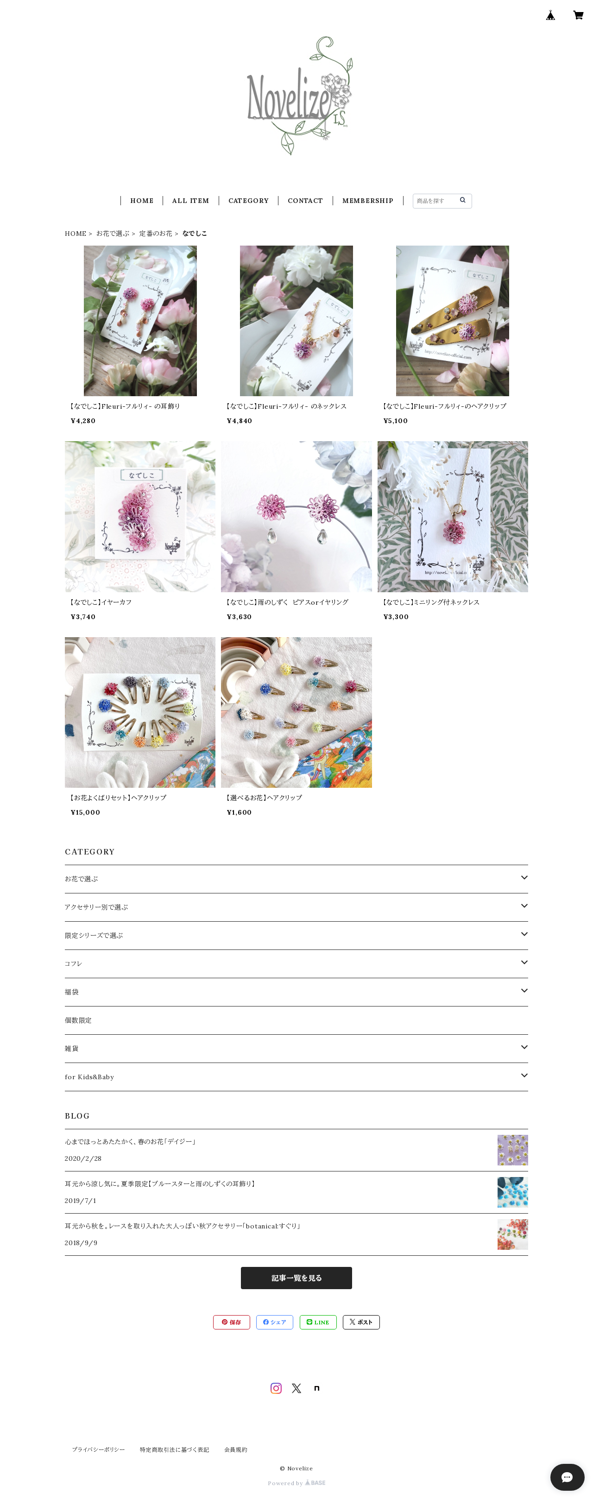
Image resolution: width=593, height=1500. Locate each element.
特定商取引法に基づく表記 (174, 1449)
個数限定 (78, 1020)
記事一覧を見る (296, 1278)
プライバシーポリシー (98, 1449)
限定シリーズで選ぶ (94, 935)
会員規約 (236, 1449)
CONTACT (305, 200)
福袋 (72, 992)
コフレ (73, 964)
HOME (141, 200)
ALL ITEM (190, 200)
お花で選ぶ (113, 233)
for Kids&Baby (89, 1077)
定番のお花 (156, 233)
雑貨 (72, 1048)
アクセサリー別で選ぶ (96, 907)
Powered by (296, 1483)
